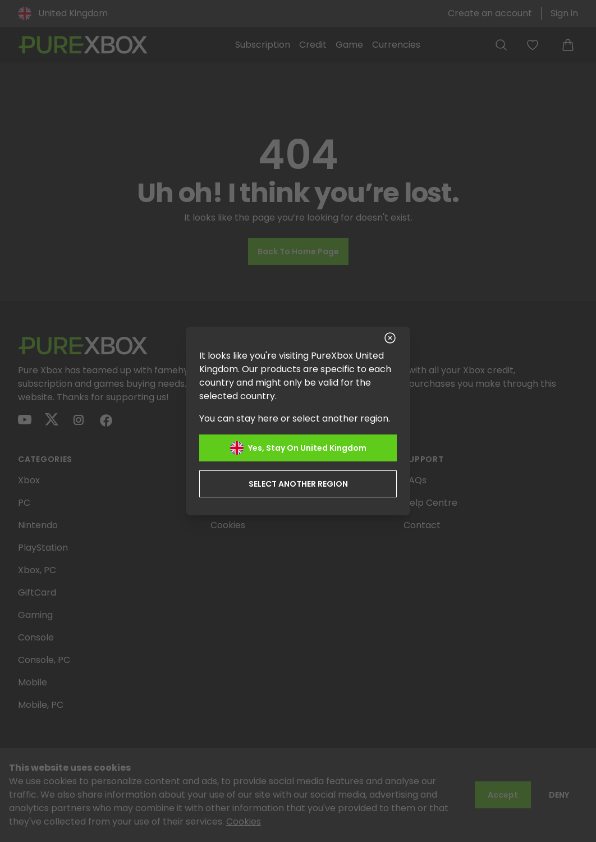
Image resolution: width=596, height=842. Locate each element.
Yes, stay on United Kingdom (298, 448)
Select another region (298, 483)
